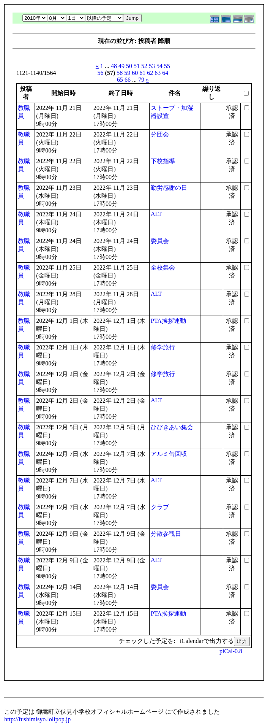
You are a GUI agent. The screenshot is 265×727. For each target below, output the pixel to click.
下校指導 (163, 161)
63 (158, 73)
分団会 (160, 134)
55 (167, 66)
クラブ (160, 507)
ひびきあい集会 (172, 427)
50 (129, 66)
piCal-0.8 (230, 651)
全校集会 (163, 267)
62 (150, 73)
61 (142, 73)
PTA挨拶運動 (168, 320)
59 (127, 73)
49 (121, 66)
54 (159, 66)
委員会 (160, 241)
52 (144, 66)
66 (128, 79)
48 (114, 66)
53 (152, 66)
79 (141, 79)
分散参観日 (166, 533)
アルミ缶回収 (169, 454)
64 (165, 73)
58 (120, 73)
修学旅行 (163, 347)
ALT (156, 214)
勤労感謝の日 (169, 187)
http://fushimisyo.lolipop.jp (37, 719)
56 (101, 73)
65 (120, 79)
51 (137, 66)
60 (135, 73)
